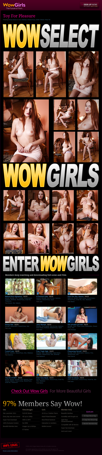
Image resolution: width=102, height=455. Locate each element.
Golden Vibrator (40, 19)
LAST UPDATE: (90, 6)
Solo (19, 19)
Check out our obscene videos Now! (51, 391)
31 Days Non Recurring (89, 420)
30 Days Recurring (90, 416)
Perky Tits (47, 19)
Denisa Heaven (12, 19)
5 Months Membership (89, 424)
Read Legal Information (10, 451)
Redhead (24, 19)
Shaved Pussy (31, 19)
